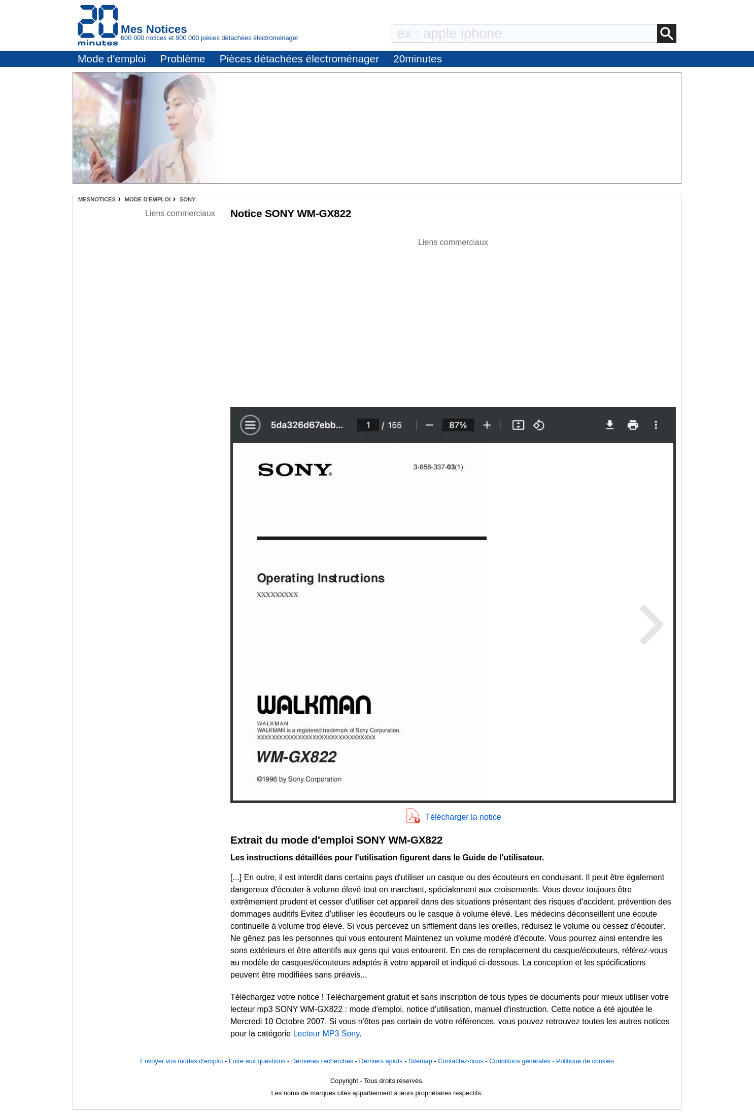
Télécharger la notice (463, 817)
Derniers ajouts (381, 1061)
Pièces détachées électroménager (299, 58)
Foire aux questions (257, 1061)
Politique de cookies (585, 1061)
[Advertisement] (453, 320)
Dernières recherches (322, 1061)
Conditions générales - (522, 1061)
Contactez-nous (461, 1061)
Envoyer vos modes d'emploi (181, 1061)
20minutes (417, 58)
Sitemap (420, 1061)
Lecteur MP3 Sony (326, 1033)
